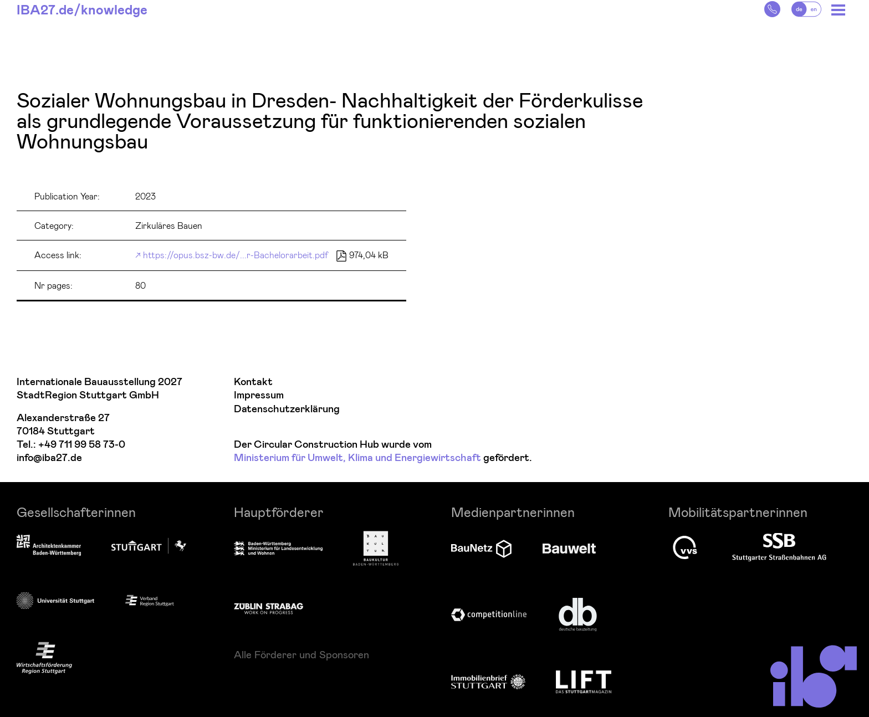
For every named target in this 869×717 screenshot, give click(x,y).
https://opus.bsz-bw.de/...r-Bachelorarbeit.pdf (235, 254)
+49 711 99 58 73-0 (81, 444)
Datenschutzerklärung (287, 409)
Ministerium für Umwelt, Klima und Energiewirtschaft (357, 458)
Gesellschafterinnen (76, 512)
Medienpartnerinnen (513, 512)
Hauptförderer (279, 512)
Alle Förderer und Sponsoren (301, 654)
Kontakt (253, 382)
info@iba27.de (49, 458)
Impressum (259, 395)
